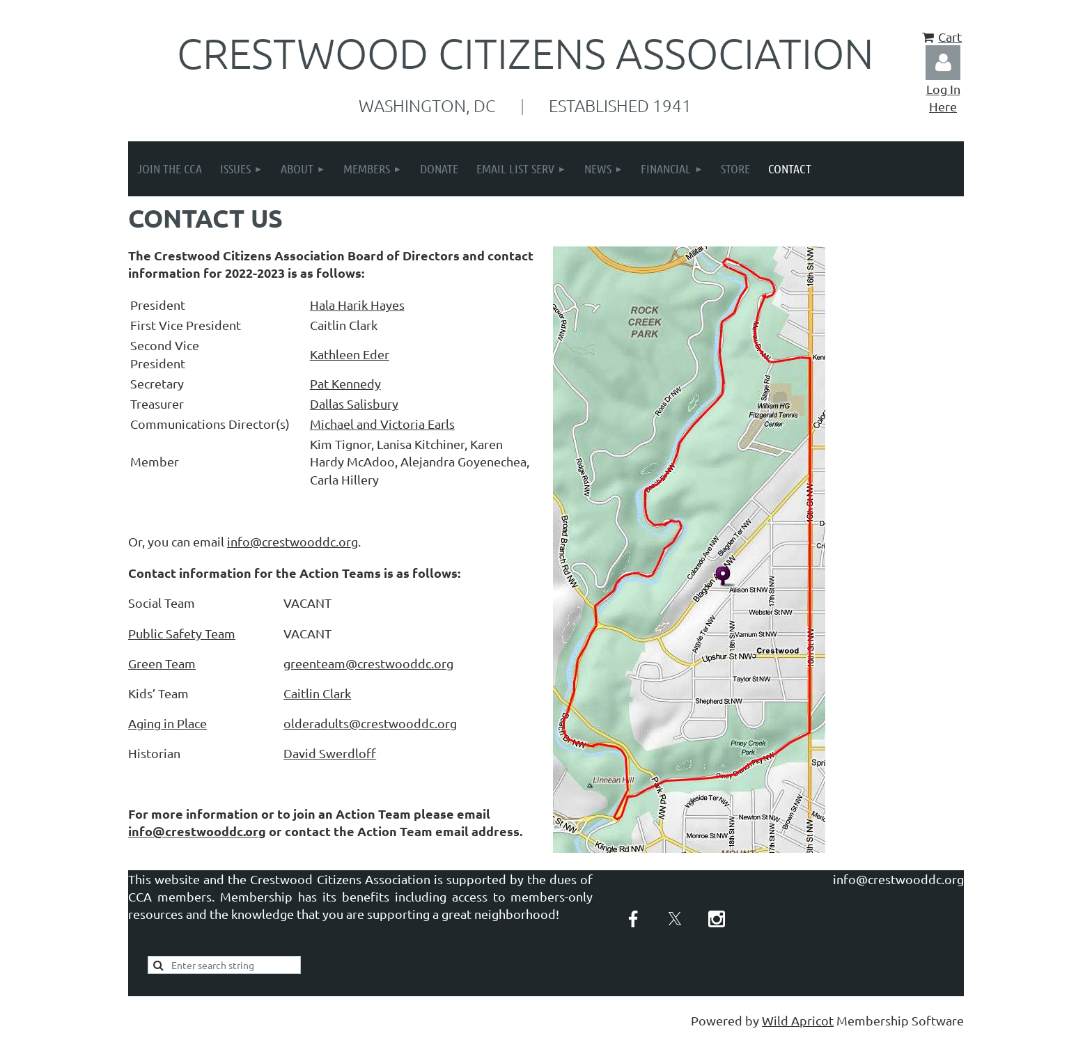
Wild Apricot (798, 1020)
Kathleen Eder (349, 354)
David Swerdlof (329, 753)
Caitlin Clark (317, 693)
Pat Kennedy (345, 383)
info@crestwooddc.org (292, 541)
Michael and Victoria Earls (382, 423)
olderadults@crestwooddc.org (370, 723)
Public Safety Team (181, 633)
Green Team (162, 663)
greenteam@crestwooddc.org (368, 663)
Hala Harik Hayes (357, 304)
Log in (943, 62)
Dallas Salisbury (354, 403)
